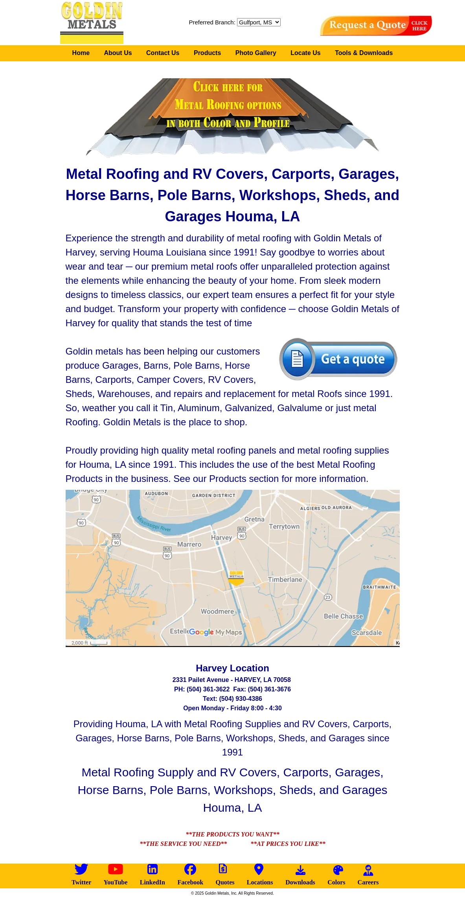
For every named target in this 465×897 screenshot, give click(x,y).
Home (81, 53)
